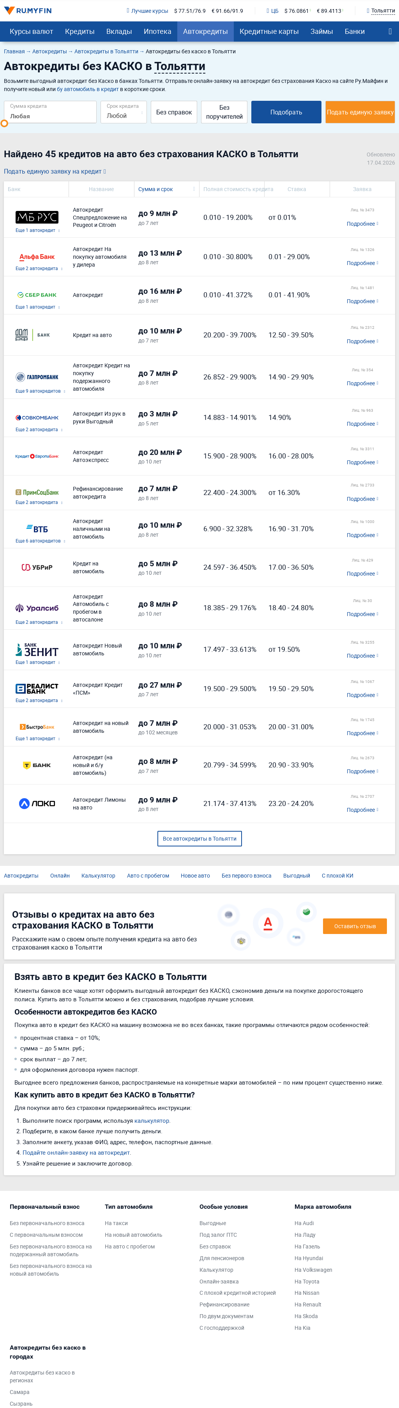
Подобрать (286, 112)
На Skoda (306, 1316)
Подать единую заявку (360, 112)
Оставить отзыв (355, 926)
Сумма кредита (28, 105)
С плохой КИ (337, 875)
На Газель (307, 1246)
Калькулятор (98, 875)
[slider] (4, 123)
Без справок (174, 112)
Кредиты (80, 31)
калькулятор (151, 1120)
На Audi (304, 1223)
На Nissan (307, 1292)
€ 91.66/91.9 (227, 10)
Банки (355, 31)
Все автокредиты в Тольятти (200, 838)
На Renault (308, 1304)
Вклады (119, 31)
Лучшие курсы (147, 10)
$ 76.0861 (296, 10)
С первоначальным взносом (46, 1234)
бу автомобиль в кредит (88, 89)
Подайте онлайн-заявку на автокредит (76, 1152)
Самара (20, 1392)
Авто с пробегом (148, 875)
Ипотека (157, 31)
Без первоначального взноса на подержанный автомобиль (51, 1250)
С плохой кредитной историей (238, 1292)
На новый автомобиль (133, 1234)
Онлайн (60, 875)
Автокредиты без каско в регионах (42, 1376)
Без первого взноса (247, 875)
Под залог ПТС (218, 1234)
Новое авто (195, 875)
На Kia (303, 1327)
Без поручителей (224, 112)
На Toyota (307, 1281)
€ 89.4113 (329, 10)
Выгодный (296, 875)
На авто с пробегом (130, 1246)
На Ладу (305, 1234)
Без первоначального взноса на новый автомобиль (51, 1269)
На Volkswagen (313, 1269)
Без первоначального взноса (47, 1223)
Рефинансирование (224, 1304)
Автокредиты (205, 31)
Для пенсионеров (222, 1258)
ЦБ (273, 10)
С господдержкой (222, 1327)
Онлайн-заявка (219, 1281)
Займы (322, 31)
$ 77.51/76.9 (190, 10)
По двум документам (226, 1316)
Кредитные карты (269, 31)
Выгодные (213, 1223)
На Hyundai (309, 1258)
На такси (116, 1223)
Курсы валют (31, 31)
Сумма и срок (155, 189)
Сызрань (21, 1403)
